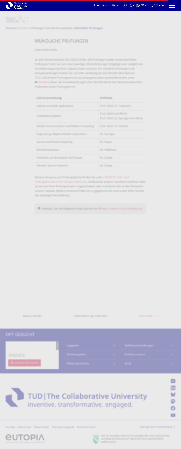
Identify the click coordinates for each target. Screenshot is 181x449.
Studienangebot (76, 354)
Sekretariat (44, 82)
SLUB (128, 363)
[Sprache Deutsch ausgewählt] (141, 6)
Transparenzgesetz (63, 427)
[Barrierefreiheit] (132, 5)
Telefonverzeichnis (78, 363)
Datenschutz (41, 427)
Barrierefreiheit (86, 427)
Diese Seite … (147, 316)
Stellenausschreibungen (139, 345)
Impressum (24, 427)
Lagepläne (73, 345)
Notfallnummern (135, 354)
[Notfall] (125, 5)
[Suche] (157, 6)
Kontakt (10, 427)
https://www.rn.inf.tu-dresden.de (121, 209)
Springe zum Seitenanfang (156, 427)
